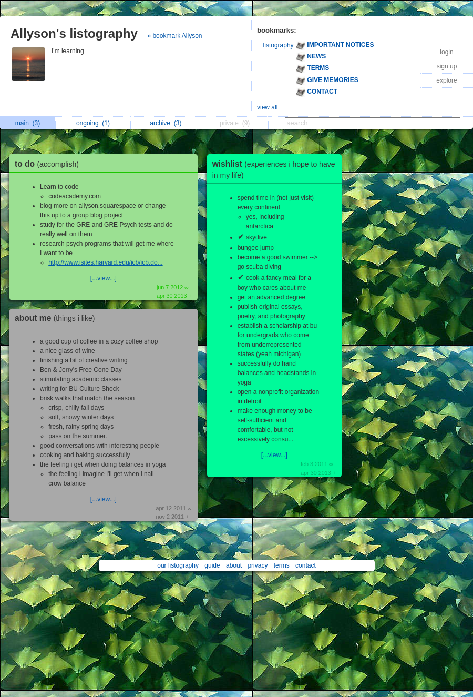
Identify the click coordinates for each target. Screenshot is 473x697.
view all (267, 107)
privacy (258, 565)
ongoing (93, 123)
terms (282, 565)
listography (278, 45)
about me (57, 318)
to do (49, 163)
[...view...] (103, 278)
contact (305, 565)
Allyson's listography (74, 33)
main (27, 123)
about (234, 565)
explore (446, 80)
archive (165, 123)
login (446, 52)
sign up (447, 66)
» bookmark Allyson (174, 35)
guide (212, 565)
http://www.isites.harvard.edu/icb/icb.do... (105, 262)
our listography (178, 565)
